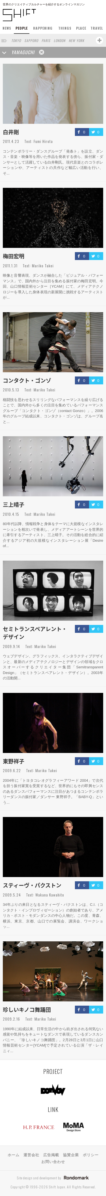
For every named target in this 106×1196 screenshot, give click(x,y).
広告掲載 (51, 1154)
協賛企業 (71, 1154)
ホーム (14, 1154)
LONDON (59, 40)
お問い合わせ (53, 1161)
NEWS (7, 28)
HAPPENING (43, 28)
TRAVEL (96, 28)
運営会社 (31, 1154)
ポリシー (91, 1154)
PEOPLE (22, 28)
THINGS (65, 28)
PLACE (81, 28)
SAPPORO (31, 40)
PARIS (46, 40)
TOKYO (16, 40)
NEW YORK (76, 40)
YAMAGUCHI (22, 52)
